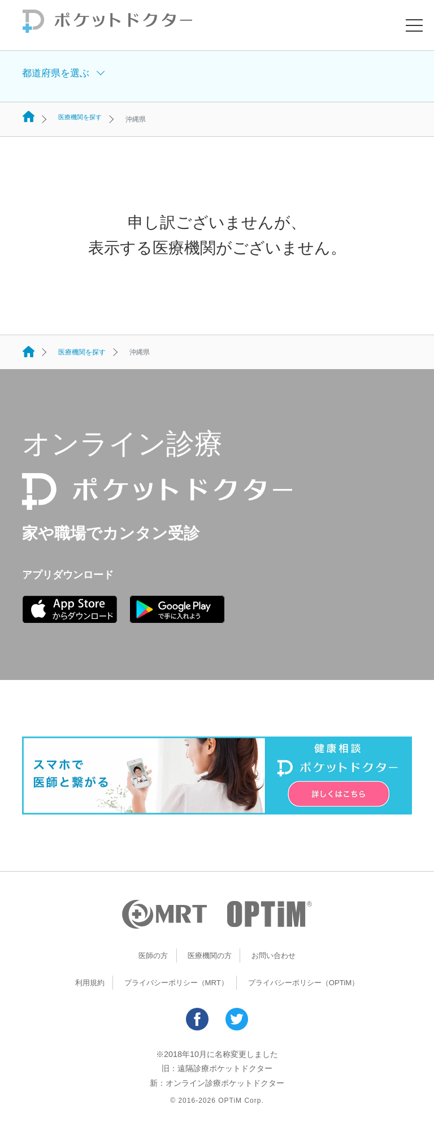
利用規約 (81, 982)
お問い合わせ (276, 955)
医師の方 (150, 955)
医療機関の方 (209, 955)
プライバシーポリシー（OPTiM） (308, 982)
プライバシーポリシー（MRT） (172, 982)
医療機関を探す (82, 119)
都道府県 (57, 76)
